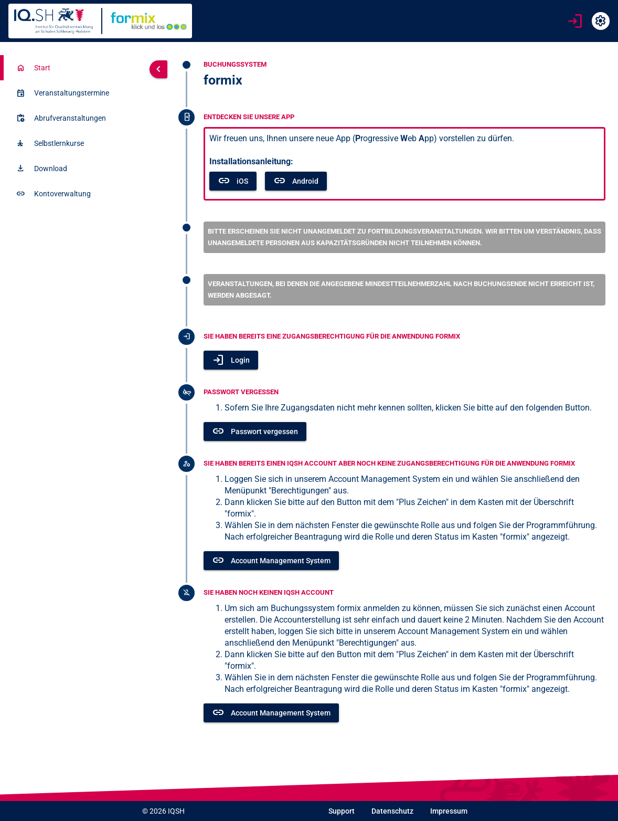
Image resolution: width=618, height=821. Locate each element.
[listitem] (72, 67)
